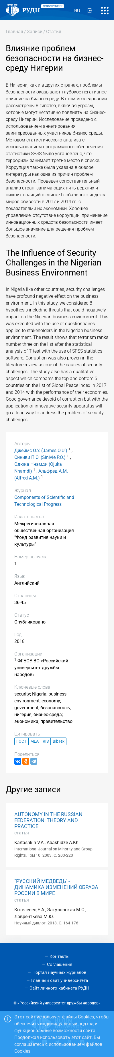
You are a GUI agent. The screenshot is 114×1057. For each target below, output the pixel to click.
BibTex (58, 741)
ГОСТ (21, 741)
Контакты (60, 956)
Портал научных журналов (59, 972)
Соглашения (59, 964)
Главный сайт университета (59, 980)
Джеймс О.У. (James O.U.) (40, 450)
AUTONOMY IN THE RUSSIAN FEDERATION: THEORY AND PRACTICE (48, 820)
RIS (46, 741)
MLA (34, 741)
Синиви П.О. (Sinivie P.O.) (40, 457)
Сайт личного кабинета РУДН (59, 988)
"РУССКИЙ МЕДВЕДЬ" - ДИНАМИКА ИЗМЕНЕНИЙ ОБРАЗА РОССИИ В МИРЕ (56, 887)
